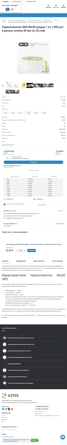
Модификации (21, 262)
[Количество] (7, 158)
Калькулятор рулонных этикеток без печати (18, 349)
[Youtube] (12, 414)
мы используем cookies (11, 441)
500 (12, 113)
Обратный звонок (31, 1)
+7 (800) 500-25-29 (42, 411)
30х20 (3, 336)
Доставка (4, 424)
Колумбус (13, 211)
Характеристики (39, 262)
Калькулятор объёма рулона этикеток (17, 356)
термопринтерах (47, 269)
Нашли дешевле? (16, 156)
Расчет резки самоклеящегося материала (18, 388)
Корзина (63, 6)
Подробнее (60, 211)
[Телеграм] (3, 414)
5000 (43, 113)
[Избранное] (56, 6)
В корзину (33, 162)
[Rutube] (9, 414)
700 (20, 113)
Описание (5, 262)
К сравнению (38, 199)
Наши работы (9, 204)
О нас (3, 420)
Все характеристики (8, 144)
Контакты (4, 422)
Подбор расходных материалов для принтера (47, 420)
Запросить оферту (42, 205)
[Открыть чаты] (62, 436)
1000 (27, 113)
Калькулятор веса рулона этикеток (16, 375)
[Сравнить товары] (48, 6)
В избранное (8, 199)
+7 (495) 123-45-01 (42, 414)
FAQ (3, 426)
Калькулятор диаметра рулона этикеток (17, 362)
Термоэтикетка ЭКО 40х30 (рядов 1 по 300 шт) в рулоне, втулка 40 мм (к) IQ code (33, 245)
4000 (35, 113)
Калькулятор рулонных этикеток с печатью (18, 343)
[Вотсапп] (6, 414)
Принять (34, 440)
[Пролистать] (3, 85)
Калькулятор (38, 418)
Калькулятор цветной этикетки (15, 382)
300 (5, 113)
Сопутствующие (57, 262)
